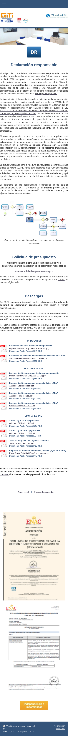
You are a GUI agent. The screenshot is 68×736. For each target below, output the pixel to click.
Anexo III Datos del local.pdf (21, 386)
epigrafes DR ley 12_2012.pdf (22, 433)
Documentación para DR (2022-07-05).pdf (27, 376)
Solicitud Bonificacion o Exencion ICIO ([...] (28, 358)
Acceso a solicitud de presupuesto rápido (34, 271)
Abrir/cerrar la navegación (34, 4)
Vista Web (60, 728)
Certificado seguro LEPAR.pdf (22, 406)
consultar (4, 474)
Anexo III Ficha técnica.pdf (20, 396)
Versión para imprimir (14, 726)
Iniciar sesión (59, 726)
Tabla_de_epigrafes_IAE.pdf (21, 443)
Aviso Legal (23, 492)
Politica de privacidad (44, 492)
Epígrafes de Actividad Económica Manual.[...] (29, 453)
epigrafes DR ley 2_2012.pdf (21, 423)
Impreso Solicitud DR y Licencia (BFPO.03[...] (29, 348)
